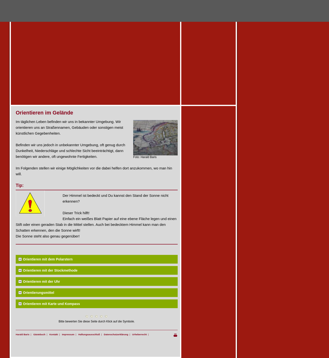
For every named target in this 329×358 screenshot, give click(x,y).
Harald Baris (22, 334)
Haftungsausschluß (89, 334)
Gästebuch (39, 334)
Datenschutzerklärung (116, 334)
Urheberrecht (139, 334)
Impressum (68, 334)
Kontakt (53, 334)
